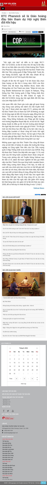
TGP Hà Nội (5, 477)
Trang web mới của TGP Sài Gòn (12, 397)
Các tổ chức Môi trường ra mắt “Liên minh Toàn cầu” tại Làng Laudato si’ (21, 228)
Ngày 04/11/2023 (7, 29)
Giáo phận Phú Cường (7, 455)
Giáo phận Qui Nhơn (7, 473)
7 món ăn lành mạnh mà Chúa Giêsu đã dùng (14, 297)
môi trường (28, 32)
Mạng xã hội (6, 407)
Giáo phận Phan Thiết (7, 453)
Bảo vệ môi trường (14, 13)
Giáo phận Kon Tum (7, 471)
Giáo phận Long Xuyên (8, 449)
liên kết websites (7, 436)
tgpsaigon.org (6, 404)
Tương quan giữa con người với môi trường (13, 318)
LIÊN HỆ (4, 423)
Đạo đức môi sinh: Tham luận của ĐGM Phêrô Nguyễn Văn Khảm (19, 335)
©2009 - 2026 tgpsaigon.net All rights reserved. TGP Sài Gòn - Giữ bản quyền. (23, 483)
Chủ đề (5, 31)
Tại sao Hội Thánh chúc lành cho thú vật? (13, 241)
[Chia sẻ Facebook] (35, 32)
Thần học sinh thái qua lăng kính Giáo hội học (14, 249)
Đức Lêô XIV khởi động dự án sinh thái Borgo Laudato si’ (17, 245)
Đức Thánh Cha (12, 32)
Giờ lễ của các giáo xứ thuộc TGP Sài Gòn (16, 394)
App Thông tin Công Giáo (10, 414)
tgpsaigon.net (6, 399)
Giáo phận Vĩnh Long (7, 457)
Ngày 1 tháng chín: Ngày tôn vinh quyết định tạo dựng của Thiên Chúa (20, 327)
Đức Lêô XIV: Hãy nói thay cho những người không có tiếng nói (18, 232)
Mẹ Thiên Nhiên (7, 301)
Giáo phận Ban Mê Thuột (8, 465)
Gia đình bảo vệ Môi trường (10, 331)
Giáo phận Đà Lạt (6, 447)
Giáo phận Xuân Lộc (7, 459)
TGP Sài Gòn (5, 441)
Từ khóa (22, 31)
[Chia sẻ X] (40, 32)
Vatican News (6, 26)
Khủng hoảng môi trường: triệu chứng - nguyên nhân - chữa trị (18, 305)
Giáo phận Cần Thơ (7, 445)
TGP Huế (4, 463)
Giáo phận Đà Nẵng (7, 467)
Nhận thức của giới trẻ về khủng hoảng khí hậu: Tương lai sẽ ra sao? (20, 225)
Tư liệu (4, 13)
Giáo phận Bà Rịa (6, 443)
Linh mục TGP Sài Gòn (9, 391)
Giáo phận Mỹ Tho (7, 451)
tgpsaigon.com (6, 402)
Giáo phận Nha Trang (7, 469)
